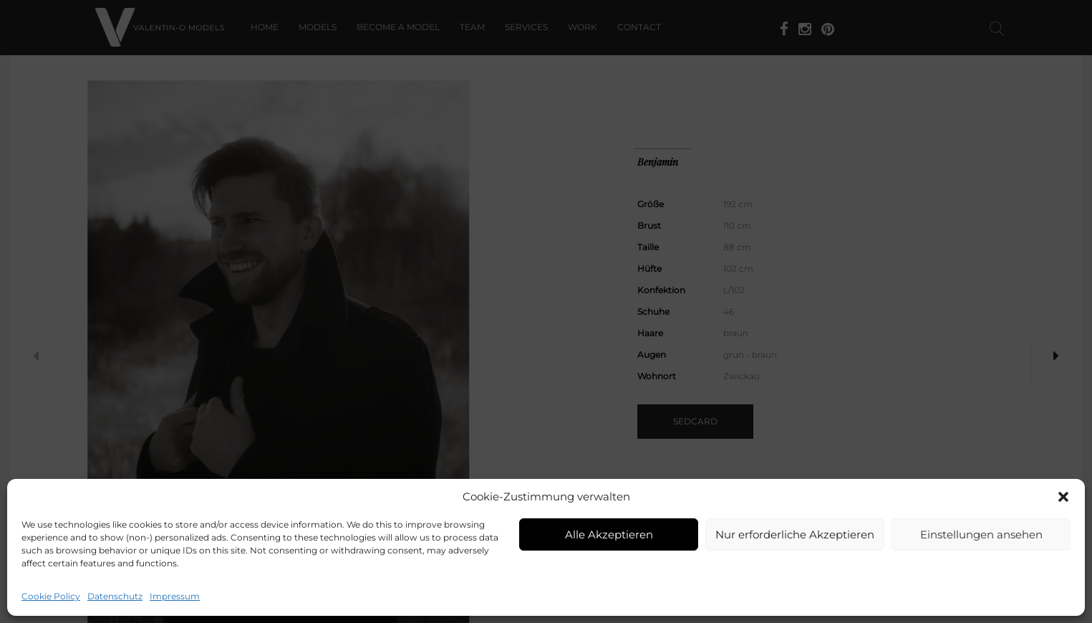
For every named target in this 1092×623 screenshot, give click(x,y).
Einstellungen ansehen (981, 534)
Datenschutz (114, 596)
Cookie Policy (50, 596)
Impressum (175, 596)
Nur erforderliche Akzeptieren (794, 534)
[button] (1063, 497)
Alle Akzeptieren (609, 534)
